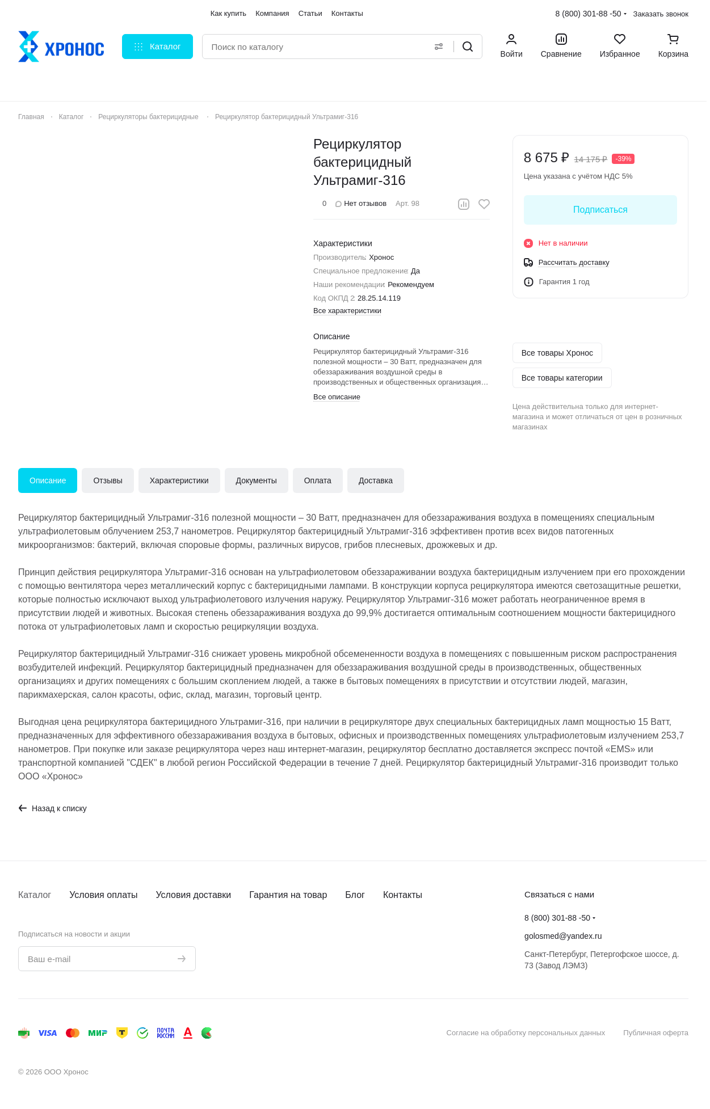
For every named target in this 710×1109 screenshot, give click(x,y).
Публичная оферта (655, 1032)
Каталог (34, 895)
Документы (256, 480)
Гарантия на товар (288, 895)
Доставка (376, 480)
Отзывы (107, 480)
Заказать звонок (660, 14)
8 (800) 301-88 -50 (588, 13)
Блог (355, 895)
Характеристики (179, 480)
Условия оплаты (103, 895)
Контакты (402, 895)
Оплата (317, 480)
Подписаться (600, 209)
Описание (48, 480)
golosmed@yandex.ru (563, 936)
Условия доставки (194, 895)
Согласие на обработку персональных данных (526, 1032)
